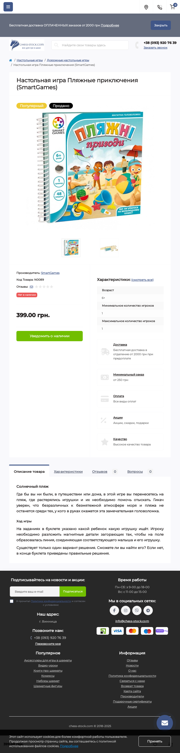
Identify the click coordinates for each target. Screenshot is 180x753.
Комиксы (47, 676)
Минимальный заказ (128, 374)
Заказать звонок (155, 47)
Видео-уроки (48, 665)
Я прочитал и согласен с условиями (51, 602)
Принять (154, 741)
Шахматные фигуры (48, 686)
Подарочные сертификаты (132, 701)
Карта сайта (132, 691)
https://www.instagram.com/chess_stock (125, 610)
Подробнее (110, 25)
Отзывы (132, 660)
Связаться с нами (132, 681)
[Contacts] (159, 7)
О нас (132, 670)
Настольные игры (30, 60)
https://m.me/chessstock (114, 610)
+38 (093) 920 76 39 (160, 43)
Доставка (120, 344)
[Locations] (146, 7)
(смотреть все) (142, 280)
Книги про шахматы (48, 670)
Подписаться (72, 591)
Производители (132, 696)
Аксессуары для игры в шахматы (48, 660)
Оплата (118, 396)
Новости (132, 665)
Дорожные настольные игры (68, 60)
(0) (31, 286)
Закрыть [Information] (160, 25)
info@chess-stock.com (132, 621)
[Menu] (8, 6)
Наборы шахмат (48, 681)
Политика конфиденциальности (51, 601)
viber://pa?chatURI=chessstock (137, 610)
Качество (120, 439)
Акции (118, 417)
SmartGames (50, 273)
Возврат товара (132, 686)
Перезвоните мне (48, 643)
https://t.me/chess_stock (148, 610)
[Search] (56, 45)
